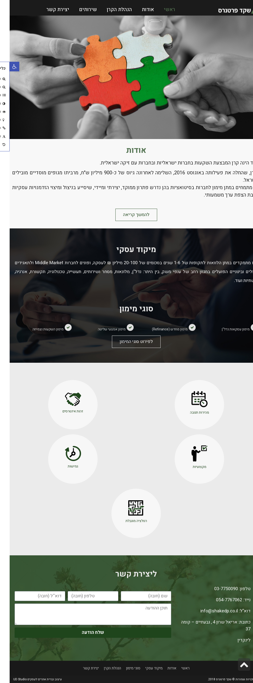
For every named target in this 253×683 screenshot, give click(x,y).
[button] (127, 215)
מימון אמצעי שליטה (102, 329)
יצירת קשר (48, 9)
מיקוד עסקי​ (144, 668)
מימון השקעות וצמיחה (38, 329)
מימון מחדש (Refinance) (160, 329)
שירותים (78, 9)
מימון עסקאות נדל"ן (226, 329)
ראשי (160, 9)
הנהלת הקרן (109, 9)
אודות (138, 9)
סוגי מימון (123, 668)
